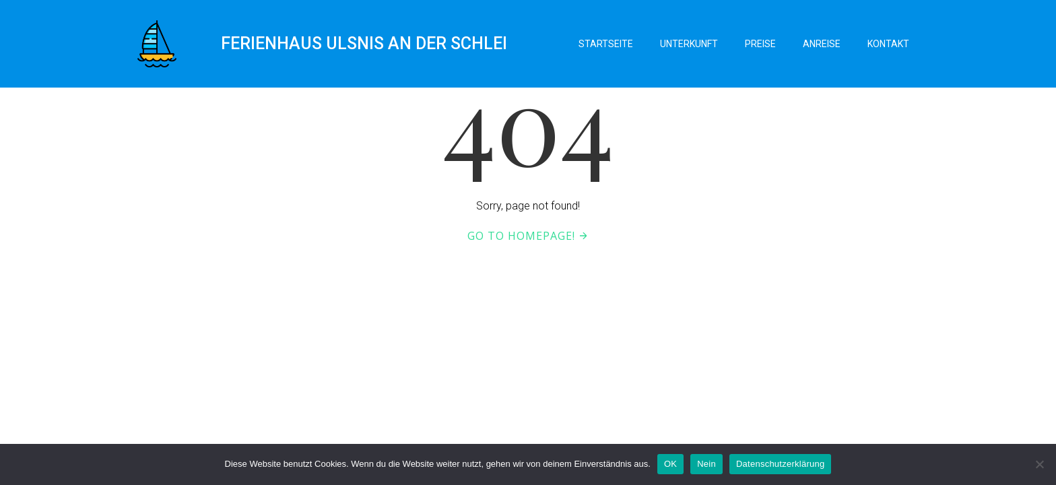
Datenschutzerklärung (780, 464)
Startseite (606, 43)
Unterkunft (689, 43)
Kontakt (888, 43)
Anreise (821, 43)
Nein (706, 464)
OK (670, 464)
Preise (760, 43)
